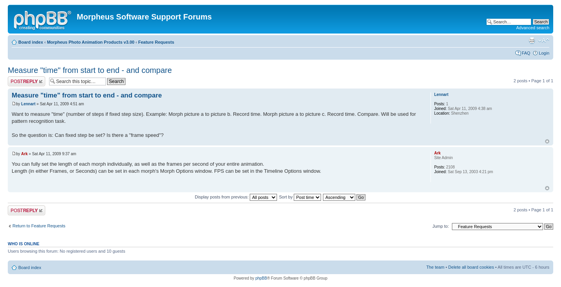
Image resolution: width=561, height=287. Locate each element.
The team (435, 267)
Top (547, 141)
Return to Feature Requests (38, 225)
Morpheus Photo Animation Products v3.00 (90, 42)
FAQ (526, 53)
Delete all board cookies (471, 267)
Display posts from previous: (236, 197)
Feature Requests (156, 42)
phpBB (261, 278)
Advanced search (532, 27)
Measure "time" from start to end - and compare (90, 70)
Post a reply (26, 81)
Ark (24, 154)
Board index (30, 42)
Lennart (28, 104)
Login (544, 53)
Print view (531, 40)
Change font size (543, 40)
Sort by (300, 197)
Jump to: (440, 226)
